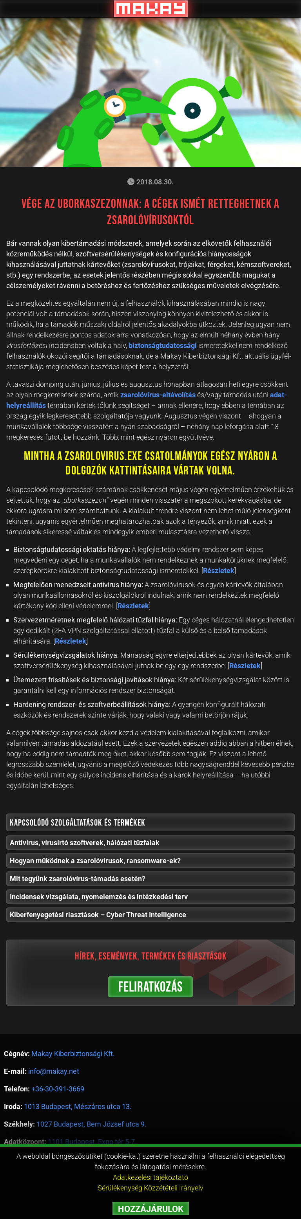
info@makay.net (53, 1071)
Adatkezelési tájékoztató (150, 1177)
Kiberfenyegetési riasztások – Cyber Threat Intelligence (98, 915)
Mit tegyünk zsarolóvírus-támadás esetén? (77, 879)
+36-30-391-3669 (57, 1089)
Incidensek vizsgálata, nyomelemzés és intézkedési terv (99, 897)
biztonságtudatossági (163, 345)
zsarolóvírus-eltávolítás (158, 395)
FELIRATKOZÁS (150, 987)
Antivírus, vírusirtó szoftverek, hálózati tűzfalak (85, 843)
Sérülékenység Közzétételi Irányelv (150, 1188)
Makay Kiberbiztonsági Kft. (73, 1053)
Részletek (218, 570)
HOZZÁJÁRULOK (150, 1209)
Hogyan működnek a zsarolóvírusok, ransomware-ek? (95, 861)
